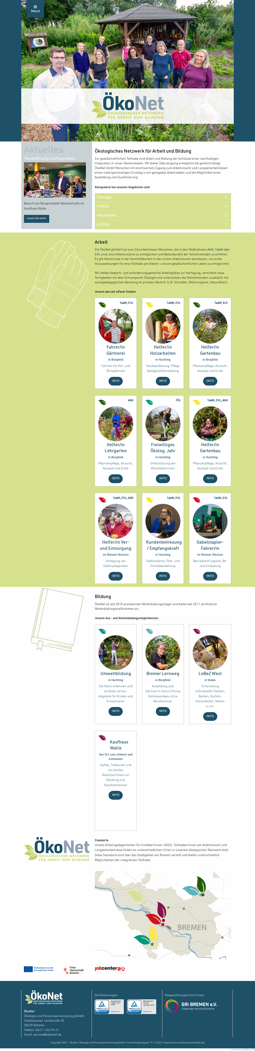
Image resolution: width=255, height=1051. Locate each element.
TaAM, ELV (221, 303)
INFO (116, 381)
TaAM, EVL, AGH (217, 400)
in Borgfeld (115, 359)
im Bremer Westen (116, 555)
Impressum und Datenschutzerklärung (184, 1043)
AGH (210, 249)
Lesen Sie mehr (36, 218)
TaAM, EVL (126, 303)
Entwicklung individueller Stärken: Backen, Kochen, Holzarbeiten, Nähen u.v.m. (210, 696)
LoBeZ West (210, 674)
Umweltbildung (115, 674)
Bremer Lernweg (162, 674)
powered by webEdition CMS (243, 1049)
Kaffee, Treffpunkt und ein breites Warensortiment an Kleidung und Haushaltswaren (115, 775)
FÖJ (178, 400)
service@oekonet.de (47, 1034)
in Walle (210, 680)
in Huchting (162, 359)
